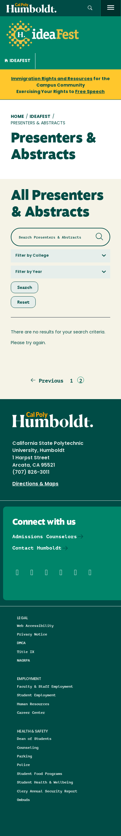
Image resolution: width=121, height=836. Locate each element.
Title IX (25, 651)
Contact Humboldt (37, 548)
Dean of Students (34, 738)
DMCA (21, 642)
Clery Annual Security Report (47, 791)
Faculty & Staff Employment (45, 686)
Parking (24, 756)
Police (23, 764)
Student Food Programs (39, 773)
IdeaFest (40, 117)
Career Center (31, 712)
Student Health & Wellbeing (45, 782)
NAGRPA (23, 660)
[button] (90, 8)
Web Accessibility (35, 625)
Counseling (27, 747)
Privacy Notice (32, 634)
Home (17, 117)
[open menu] (110, 8)
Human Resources (33, 704)
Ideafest (17, 61)
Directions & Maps (35, 484)
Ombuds (23, 799)
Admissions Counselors (44, 536)
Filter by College (32, 256)
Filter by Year (28, 272)
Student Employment (36, 695)
